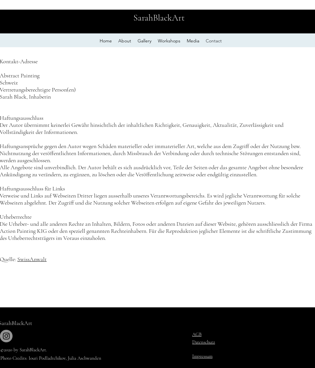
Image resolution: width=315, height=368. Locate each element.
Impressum (202, 356)
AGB (197, 334)
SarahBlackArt (158, 17)
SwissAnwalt (32, 259)
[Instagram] (6, 336)
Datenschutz (203, 342)
